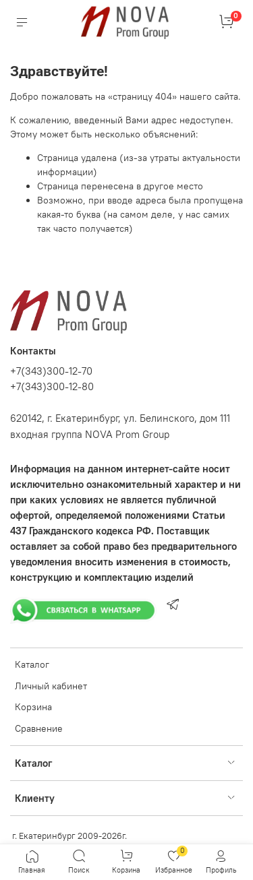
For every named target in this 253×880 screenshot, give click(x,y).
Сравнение (39, 728)
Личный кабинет (51, 686)
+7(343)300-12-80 (52, 386)
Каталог (32, 664)
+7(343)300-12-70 (51, 371)
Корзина (33, 707)
